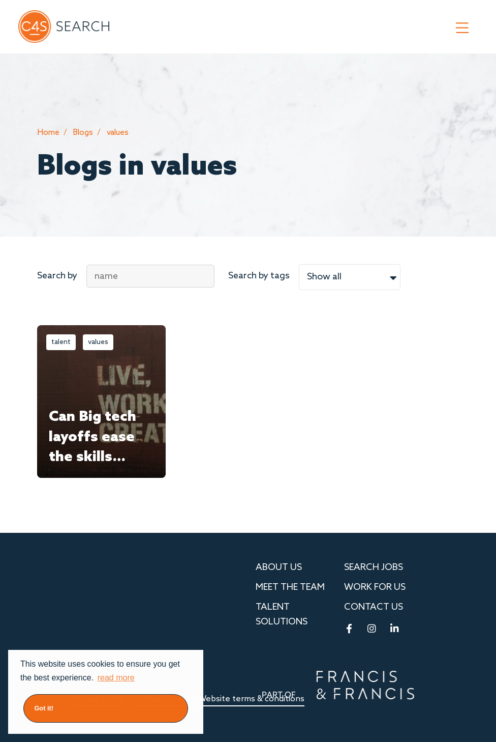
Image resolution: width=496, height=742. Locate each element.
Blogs (83, 132)
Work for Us (375, 587)
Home (48, 132)
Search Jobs (373, 567)
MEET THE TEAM (290, 587)
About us (279, 567)
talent (61, 342)
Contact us (373, 607)
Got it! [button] (43, 708)
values (118, 132)
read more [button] (116, 677)
